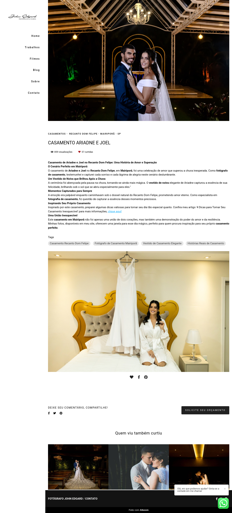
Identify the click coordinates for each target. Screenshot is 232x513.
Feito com (138, 510)
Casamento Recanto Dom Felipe (69, 243)
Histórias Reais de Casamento (206, 243)
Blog (36, 70)
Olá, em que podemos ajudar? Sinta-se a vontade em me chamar (198, 489)
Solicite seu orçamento (205, 410)
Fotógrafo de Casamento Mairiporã (116, 243)
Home (35, 35)
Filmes (35, 58)
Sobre (35, 81)
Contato (34, 92)
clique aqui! (115, 211)
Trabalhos (32, 47)
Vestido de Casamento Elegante (162, 243)
